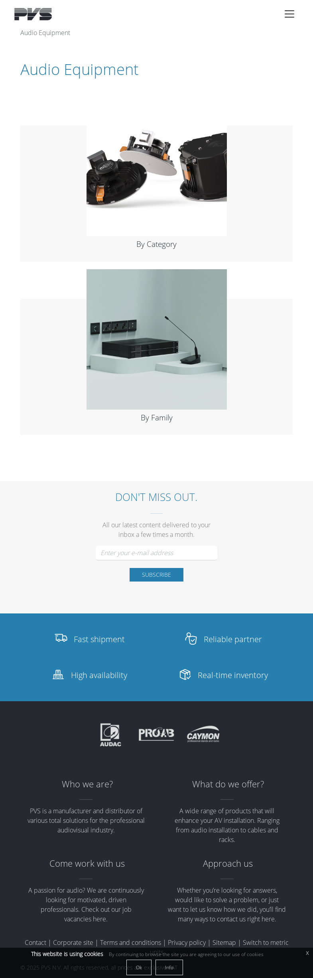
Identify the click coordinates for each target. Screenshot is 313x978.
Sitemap (224, 942)
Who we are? (87, 784)
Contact (35, 942)
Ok (139, 967)
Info (169, 967)
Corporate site (73, 942)
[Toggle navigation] (289, 14)
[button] (289, 14)
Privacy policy (187, 942)
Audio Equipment (45, 32)
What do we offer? (228, 784)
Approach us (228, 863)
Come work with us (87, 863)
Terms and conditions (130, 942)
